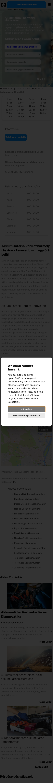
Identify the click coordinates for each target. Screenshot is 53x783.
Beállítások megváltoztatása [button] (26, 415)
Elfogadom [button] (26, 409)
